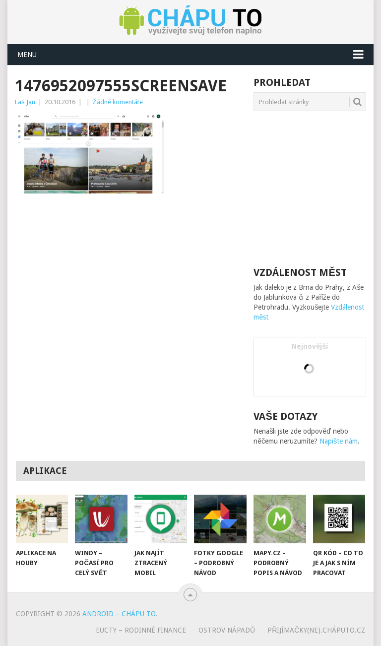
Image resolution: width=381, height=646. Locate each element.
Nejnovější (310, 346)
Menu (27, 55)
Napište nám (338, 441)
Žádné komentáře (118, 102)
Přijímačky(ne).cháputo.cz (316, 630)
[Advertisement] (131, 272)
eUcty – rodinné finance (141, 630)
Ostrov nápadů (226, 630)
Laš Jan (25, 102)
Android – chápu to (119, 614)
